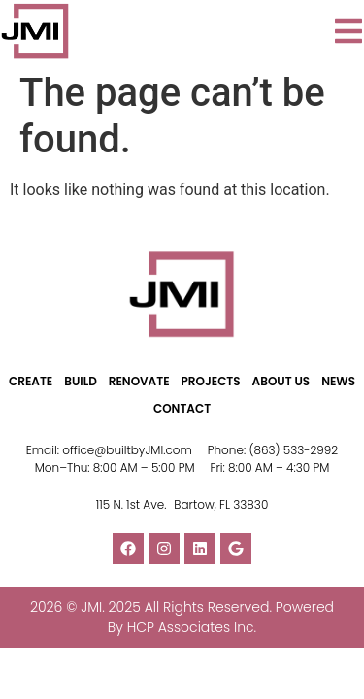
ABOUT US (281, 381)
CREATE (30, 381)
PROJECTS (211, 381)
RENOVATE (139, 381)
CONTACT (182, 408)
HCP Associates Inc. (192, 627)
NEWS (338, 381)
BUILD (80, 381)
